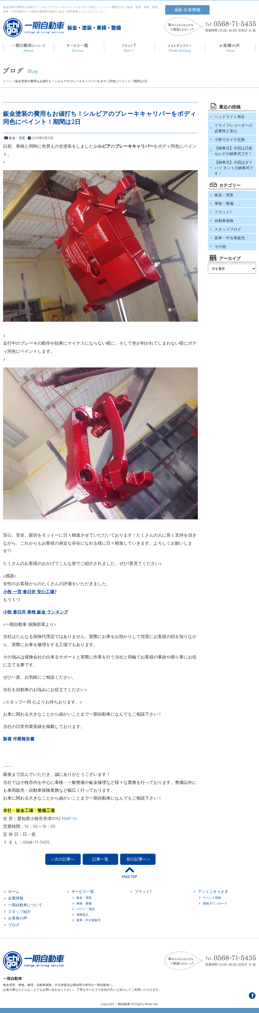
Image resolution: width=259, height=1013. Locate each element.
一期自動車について (25, 904)
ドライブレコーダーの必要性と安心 (233, 128)
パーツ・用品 (85, 909)
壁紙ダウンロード (215, 903)
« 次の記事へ (63, 859)
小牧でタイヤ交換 (229, 139)
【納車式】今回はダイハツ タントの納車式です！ (233, 168)
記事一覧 (100, 859)
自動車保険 (223, 220)
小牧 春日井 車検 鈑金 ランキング (35, 611)
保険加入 (82, 914)
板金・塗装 (17, 138)
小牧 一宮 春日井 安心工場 (28, 591)
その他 (220, 246)
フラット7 (223, 212)
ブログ (13, 924)
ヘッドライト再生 (229, 116)
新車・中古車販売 (229, 237)
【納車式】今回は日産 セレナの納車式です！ (233, 151)
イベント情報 (212, 897)
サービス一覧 (82, 891)
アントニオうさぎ (213, 891)
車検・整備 (223, 203)
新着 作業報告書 (18, 738)
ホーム (13, 891)
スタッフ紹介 (19, 911)
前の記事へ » (137, 859)
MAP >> (69, 818)
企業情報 (15, 898)
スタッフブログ (227, 229)
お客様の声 (17, 918)
